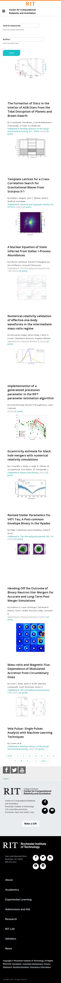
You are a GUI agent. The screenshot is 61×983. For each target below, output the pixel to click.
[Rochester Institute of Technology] (30, 3)
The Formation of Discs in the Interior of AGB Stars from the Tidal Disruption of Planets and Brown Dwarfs (29, 109)
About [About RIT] (9, 880)
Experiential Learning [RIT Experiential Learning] (18, 899)
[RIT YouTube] (36, 866)
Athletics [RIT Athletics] (10, 938)
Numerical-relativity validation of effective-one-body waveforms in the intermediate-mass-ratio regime (29, 322)
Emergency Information (40, 967)
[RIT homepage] (24, 845)
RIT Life (10, 929)
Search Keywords (11, 25)
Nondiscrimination (21, 967)
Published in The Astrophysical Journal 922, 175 (28, 691)
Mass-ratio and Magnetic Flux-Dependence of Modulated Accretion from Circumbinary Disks (29, 671)
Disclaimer (16, 964)
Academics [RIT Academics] (12, 889)
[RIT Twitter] (43, 858)
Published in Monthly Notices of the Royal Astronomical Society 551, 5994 (28, 130)
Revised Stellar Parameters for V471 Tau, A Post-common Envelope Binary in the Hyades (28, 519)
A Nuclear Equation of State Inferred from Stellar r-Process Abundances (29, 251)
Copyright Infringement (32, 964)
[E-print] (27, 207)
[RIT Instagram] (43, 866)
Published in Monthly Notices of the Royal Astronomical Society (28, 747)
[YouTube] (52, 811)
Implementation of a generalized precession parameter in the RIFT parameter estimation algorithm (30, 392)
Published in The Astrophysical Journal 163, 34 (30, 536)
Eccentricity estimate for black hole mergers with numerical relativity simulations (29, 455)
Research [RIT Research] (11, 919)
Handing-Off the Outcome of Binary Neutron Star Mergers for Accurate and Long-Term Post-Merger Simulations (30, 594)
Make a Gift (30, 823)
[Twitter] (45, 811)
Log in (6, 778)
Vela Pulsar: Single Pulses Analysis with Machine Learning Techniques (29, 733)
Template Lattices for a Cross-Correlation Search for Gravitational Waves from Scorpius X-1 (28, 185)
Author (6, 39)
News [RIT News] (8, 948)
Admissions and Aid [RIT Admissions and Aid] (17, 909)
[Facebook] (45, 802)
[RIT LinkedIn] (50, 858)
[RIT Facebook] (36, 858)
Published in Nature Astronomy (22, 472)
